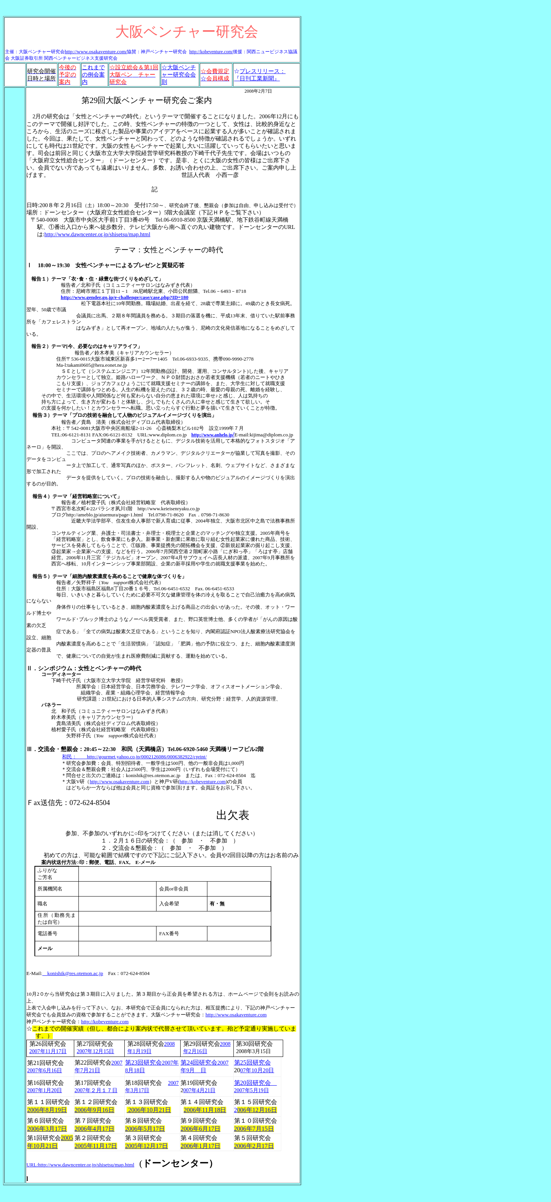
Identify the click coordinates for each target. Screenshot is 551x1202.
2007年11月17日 (48, 1051)
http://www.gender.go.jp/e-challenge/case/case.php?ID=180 (125, 297)
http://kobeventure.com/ (211, 51)
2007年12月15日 (95, 1051)
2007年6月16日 (44, 1070)
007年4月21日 (199, 1090)
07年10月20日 (257, 1070)
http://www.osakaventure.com (236, 1014)
